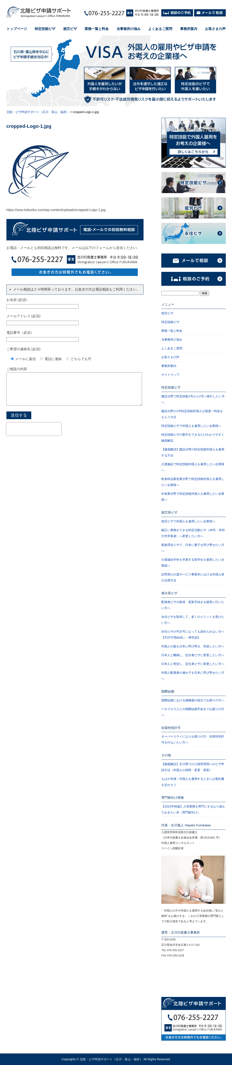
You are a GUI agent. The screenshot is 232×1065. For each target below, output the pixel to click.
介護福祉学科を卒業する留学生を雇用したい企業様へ (192, 562)
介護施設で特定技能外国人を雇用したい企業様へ (192, 467)
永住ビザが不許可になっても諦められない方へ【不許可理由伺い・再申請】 (192, 634)
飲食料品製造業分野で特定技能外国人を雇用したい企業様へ (192, 482)
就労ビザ (70, 29)
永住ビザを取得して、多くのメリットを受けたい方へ (192, 619)
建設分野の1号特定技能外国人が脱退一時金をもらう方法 (192, 414)
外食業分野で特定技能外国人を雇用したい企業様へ (192, 496)
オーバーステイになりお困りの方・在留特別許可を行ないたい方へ (192, 739)
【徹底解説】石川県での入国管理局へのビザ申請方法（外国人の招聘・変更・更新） (192, 767)
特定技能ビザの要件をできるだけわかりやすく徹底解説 (192, 437)
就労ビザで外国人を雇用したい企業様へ (188, 521)
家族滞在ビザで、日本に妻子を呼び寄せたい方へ (192, 548)
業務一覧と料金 (97, 29)
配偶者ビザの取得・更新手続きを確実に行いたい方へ (192, 605)
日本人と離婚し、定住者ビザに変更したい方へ (192, 655)
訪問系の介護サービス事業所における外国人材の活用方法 (192, 577)
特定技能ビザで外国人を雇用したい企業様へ (191, 425)
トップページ (16, 29)
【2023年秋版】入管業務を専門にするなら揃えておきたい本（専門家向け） (193, 809)
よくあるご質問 (160, 29)
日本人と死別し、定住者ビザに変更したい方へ (192, 664)
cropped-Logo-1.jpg (28, 126)
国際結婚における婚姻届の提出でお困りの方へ (192, 700)
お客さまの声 (215, 29)
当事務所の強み (129, 29)
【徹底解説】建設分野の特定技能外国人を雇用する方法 (192, 452)
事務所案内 (188, 29)
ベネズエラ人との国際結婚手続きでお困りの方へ (192, 712)
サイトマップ (170, 374)
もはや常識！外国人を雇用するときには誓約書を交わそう (192, 781)
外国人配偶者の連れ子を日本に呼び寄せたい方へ (192, 675)
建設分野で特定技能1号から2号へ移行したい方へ (193, 399)
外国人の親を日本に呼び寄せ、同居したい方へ (192, 646)
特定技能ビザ (45, 29)
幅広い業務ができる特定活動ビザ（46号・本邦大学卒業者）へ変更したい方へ (193, 533)
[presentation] (33, 435)
